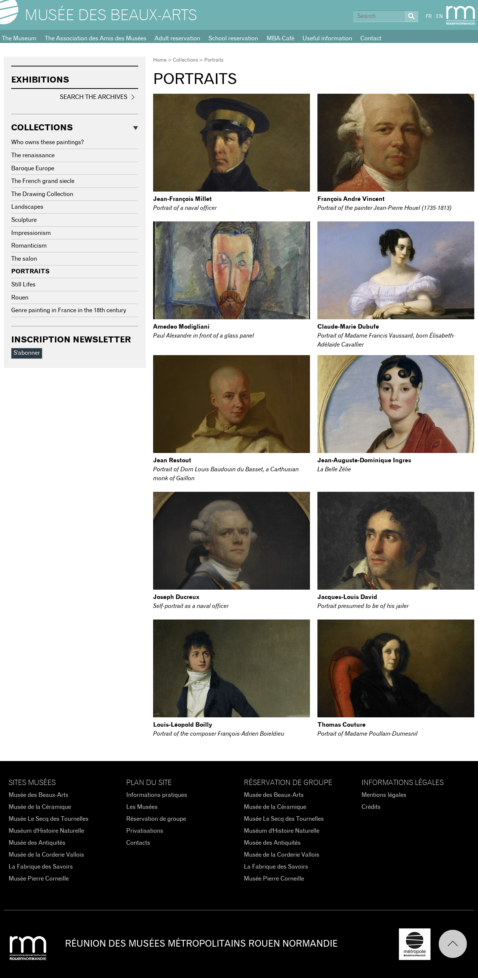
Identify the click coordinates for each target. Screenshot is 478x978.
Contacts (138, 843)
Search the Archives (93, 97)
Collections (185, 60)
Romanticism (29, 246)
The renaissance (33, 155)
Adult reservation (177, 38)
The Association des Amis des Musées (95, 38)
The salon (24, 259)
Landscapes (27, 207)
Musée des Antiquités (37, 843)
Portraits (30, 271)
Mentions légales (383, 795)
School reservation (233, 38)
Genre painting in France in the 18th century (68, 310)
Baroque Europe (32, 168)
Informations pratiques (156, 795)
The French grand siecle (42, 181)
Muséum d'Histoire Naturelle (46, 831)
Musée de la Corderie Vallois (46, 855)
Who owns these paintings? (47, 142)
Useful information (327, 38)
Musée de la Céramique (40, 807)
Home (160, 60)
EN (439, 16)
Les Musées (142, 807)
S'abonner (26, 353)
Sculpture (24, 220)
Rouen (19, 298)
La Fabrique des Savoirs (41, 867)
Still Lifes (23, 285)
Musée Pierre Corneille (39, 879)
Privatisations (144, 831)
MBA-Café (280, 38)
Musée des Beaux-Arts (111, 15)
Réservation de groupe (156, 819)
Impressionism (31, 233)
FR (429, 16)
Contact (370, 38)
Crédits (371, 807)
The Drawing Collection (42, 194)
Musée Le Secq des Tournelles (49, 819)
